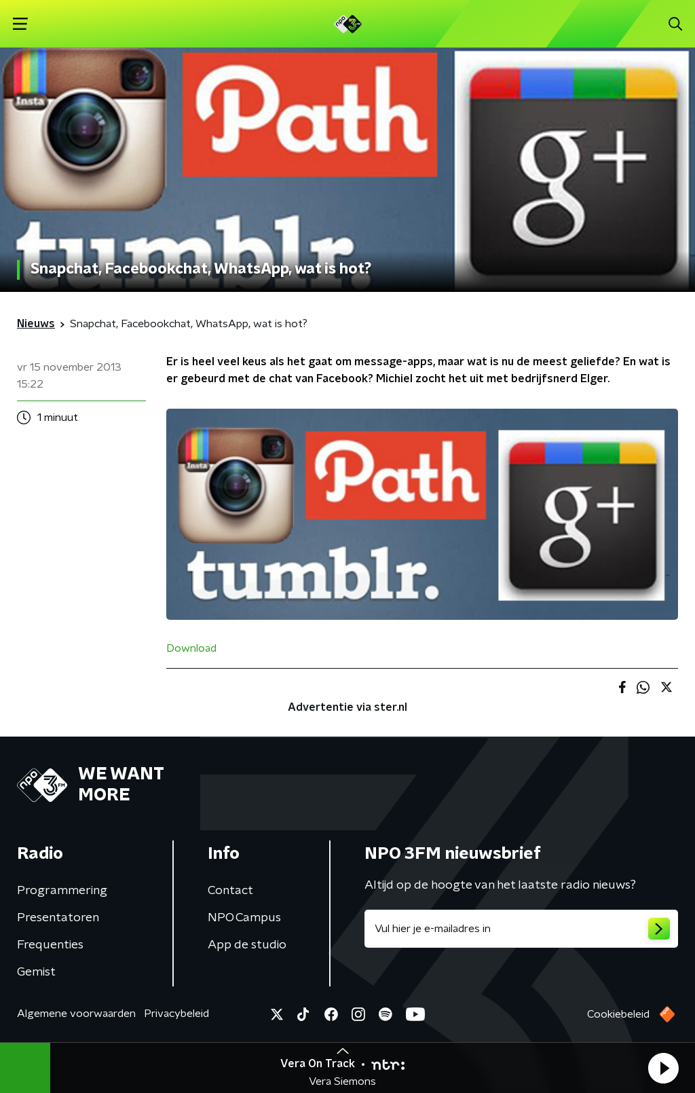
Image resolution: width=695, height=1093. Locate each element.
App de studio (247, 945)
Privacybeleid (176, 1013)
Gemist (36, 972)
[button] (663, 1068)
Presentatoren (58, 918)
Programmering (62, 891)
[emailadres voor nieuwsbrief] (521, 929)
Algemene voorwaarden (76, 1013)
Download (191, 648)
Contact (230, 891)
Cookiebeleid (618, 1014)
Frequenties (50, 945)
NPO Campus (244, 918)
